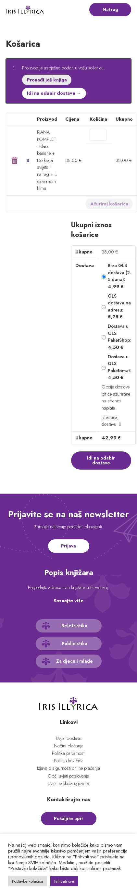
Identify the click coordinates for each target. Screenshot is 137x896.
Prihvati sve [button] (64, 881)
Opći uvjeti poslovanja (68, 776)
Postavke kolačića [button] (27, 881)
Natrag (110, 9)
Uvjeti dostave (68, 738)
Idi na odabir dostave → (54, 93)
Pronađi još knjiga (47, 80)
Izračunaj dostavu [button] (110, 421)
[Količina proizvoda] (98, 135)
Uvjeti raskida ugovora (68, 783)
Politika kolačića (68, 760)
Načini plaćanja (68, 746)
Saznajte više (68, 600)
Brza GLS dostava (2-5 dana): (119, 276)
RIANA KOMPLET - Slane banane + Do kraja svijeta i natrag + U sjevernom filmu (47, 160)
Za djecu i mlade (74, 661)
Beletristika (74, 625)
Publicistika (74, 643)
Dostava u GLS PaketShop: (119, 336)
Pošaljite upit (68, 818)
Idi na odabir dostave (101, 460)
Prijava (68, 546)
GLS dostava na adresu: (119, 306)
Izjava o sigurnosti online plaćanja (68, 768)
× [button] (14, 160)
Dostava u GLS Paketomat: (119, 367)
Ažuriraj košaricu (109, 204)
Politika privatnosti (68, 753)
